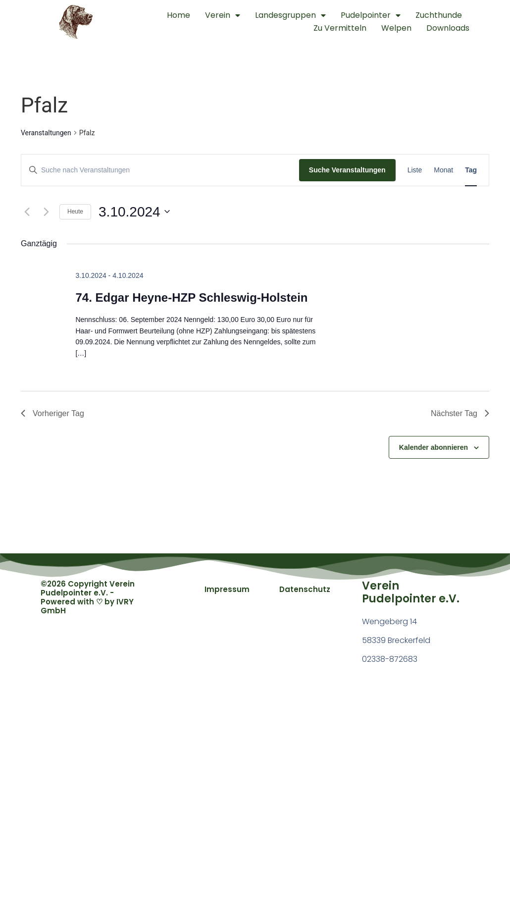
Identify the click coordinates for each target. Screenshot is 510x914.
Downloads (447, 28)
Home (178, 15)
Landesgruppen (290, 15)
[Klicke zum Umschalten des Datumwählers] (134, 212)
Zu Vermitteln (339, 28)
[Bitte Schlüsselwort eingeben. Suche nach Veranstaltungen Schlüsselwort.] (160, 170)
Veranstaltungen (46, 133)
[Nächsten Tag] (46, 211)
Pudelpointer (371, 15)
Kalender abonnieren (433, 447)
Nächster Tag (460, 413)
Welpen (396, 28)
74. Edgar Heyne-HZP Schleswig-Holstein (191, 297)
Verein (222, 15)
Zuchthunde (438, 15)
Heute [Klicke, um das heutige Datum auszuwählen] (75, 211)
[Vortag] (27, 211)
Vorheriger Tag (52, 413)
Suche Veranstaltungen (347, 170)
